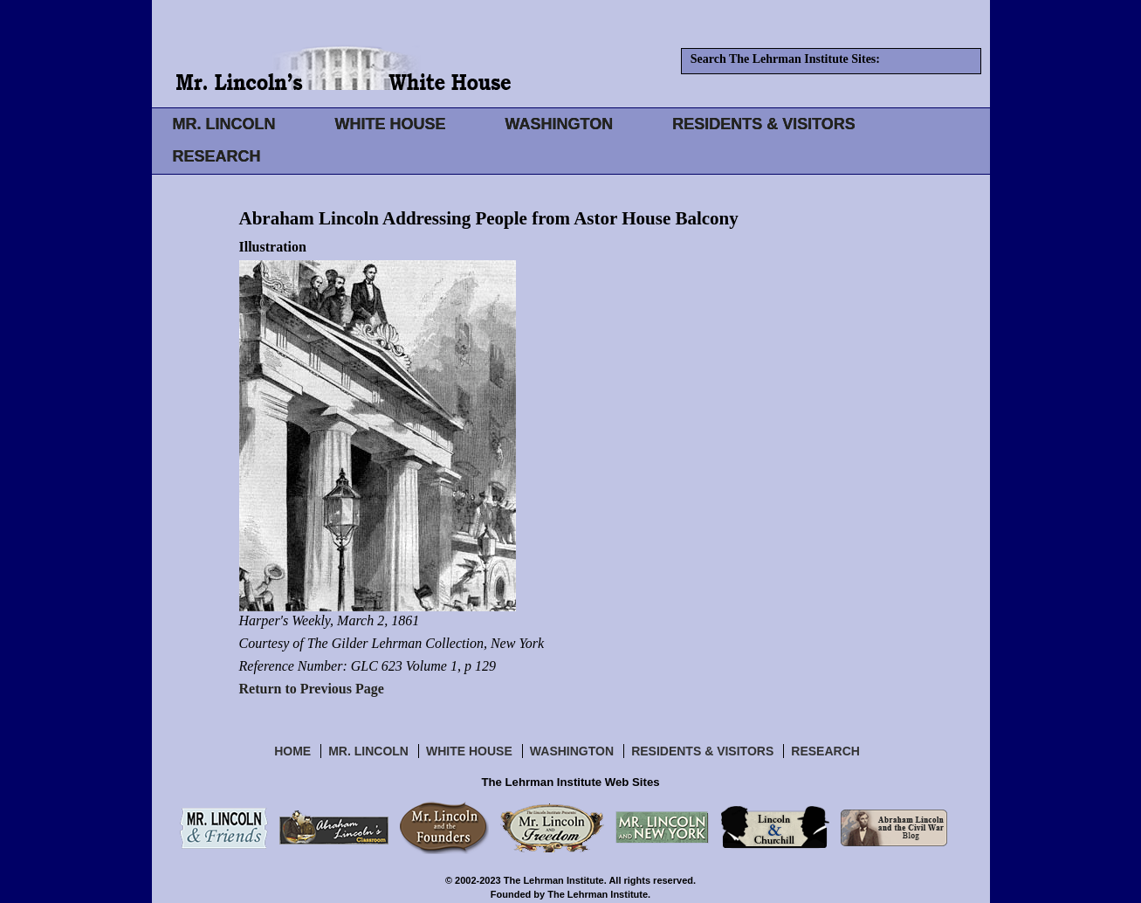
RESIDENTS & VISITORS (764, 124)
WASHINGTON (559, 124)
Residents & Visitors (702, 751)
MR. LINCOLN (224, 124)
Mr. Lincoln (368, 751)
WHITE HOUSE (389, 124)
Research (825, 751)
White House (469, 751)
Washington (572, 751)
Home (292, 751)
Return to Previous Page (311, 688)
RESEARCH (217, 156)
